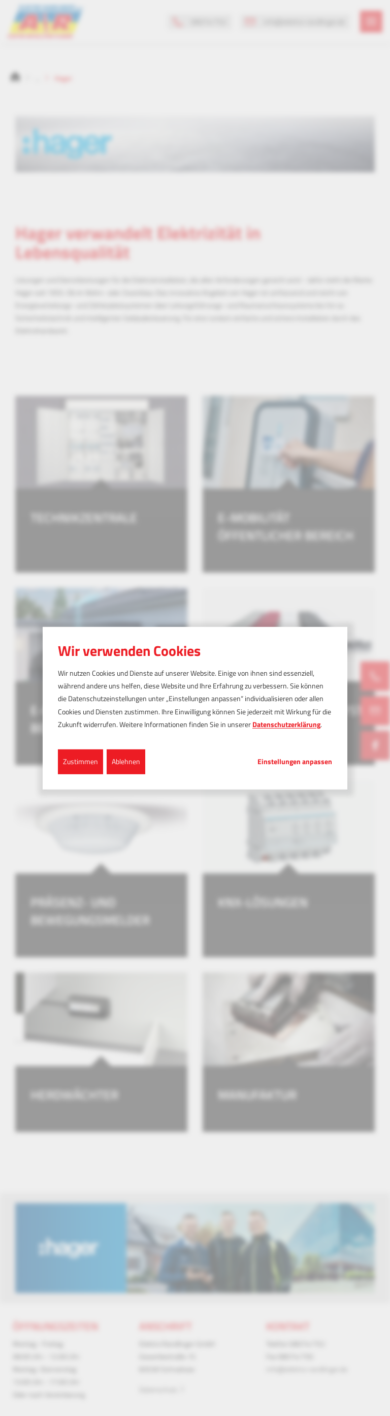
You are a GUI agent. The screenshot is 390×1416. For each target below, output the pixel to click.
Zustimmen (80, 761)
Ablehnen (126, 761)
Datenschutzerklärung (286, 724)
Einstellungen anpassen (294, 761)
